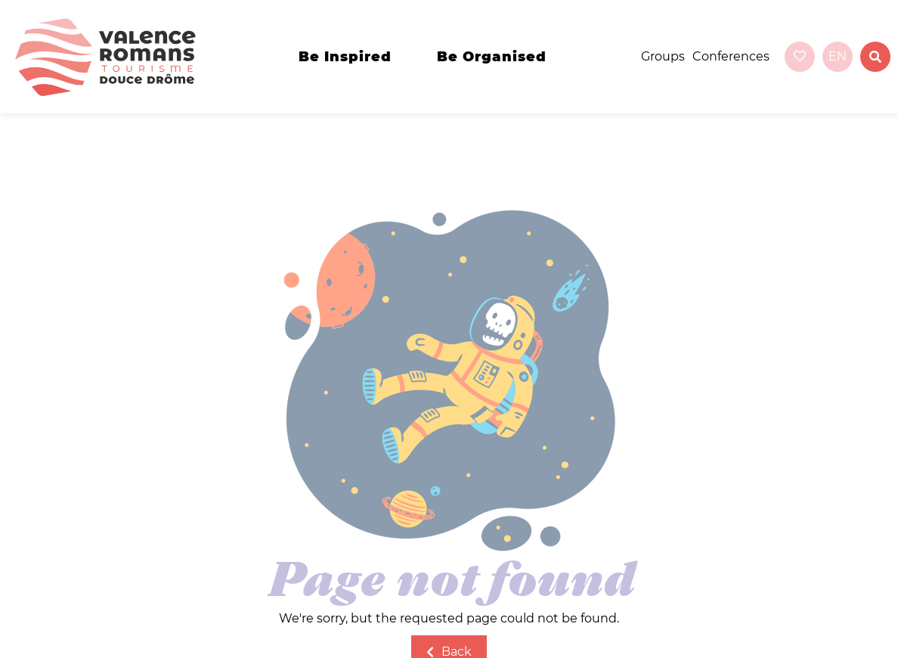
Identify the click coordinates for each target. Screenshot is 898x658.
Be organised (492, 56)
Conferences (730, 56)
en (837, 56)
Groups (663, 56)
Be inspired (345, 56)
